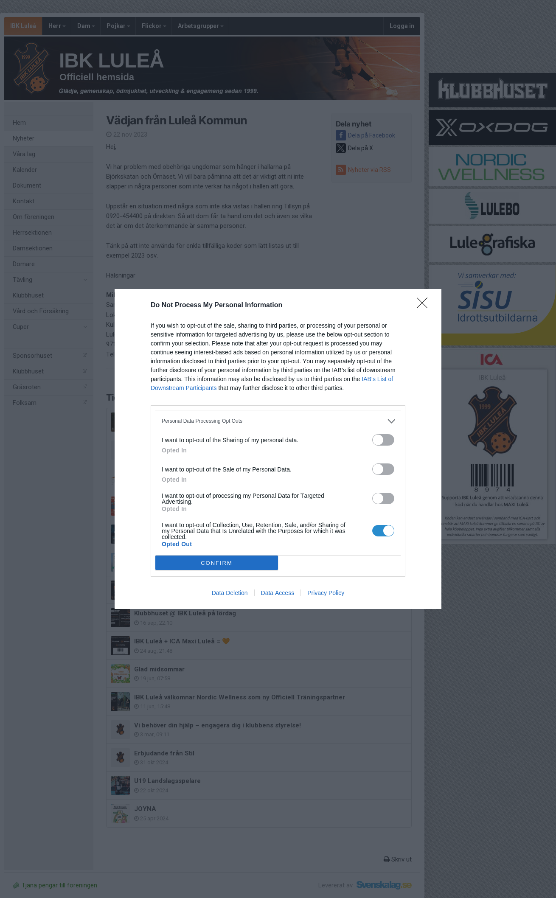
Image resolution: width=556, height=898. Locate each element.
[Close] (425, 305)
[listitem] (278, 421)
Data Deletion (230, 592)
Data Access (278, 592)
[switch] (383, 440)
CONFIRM (217, 563)
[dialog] (278, 449)
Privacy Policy (325, 592)
